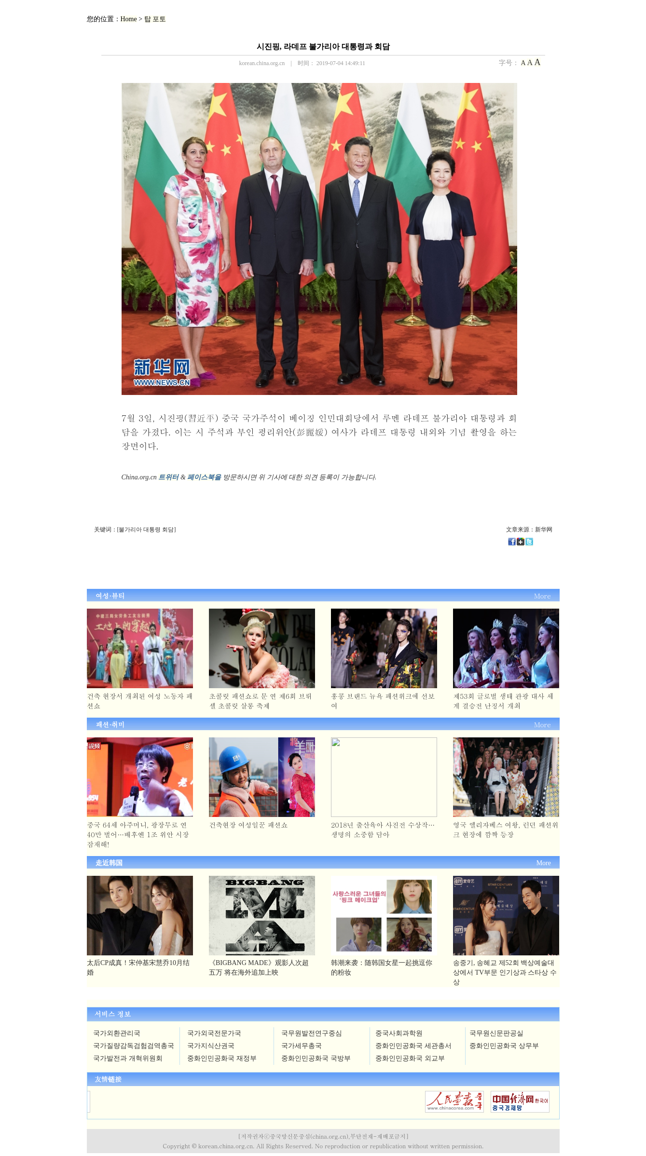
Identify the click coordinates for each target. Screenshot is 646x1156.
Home (129, 19)
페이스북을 (204, 477)
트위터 (168, 477)
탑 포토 (155, 19)
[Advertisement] (231, 564)
